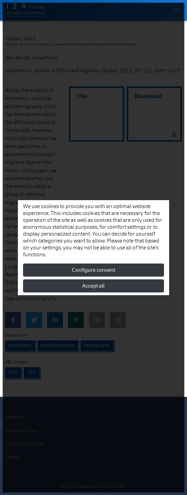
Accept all (93, 285)
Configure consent (93, 270)
